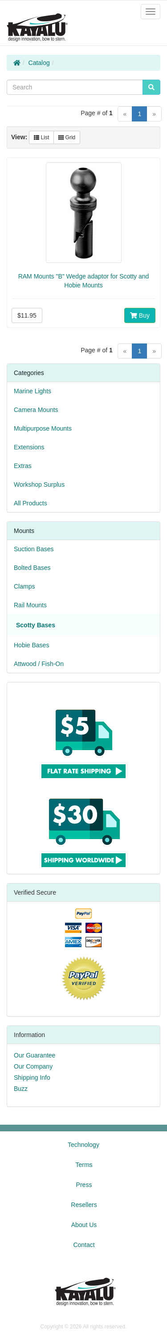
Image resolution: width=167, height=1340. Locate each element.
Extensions (29, 447)
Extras (23, 465)
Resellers (84, 1204)
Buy (140, 315)
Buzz (21, 1088)
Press (84, 1184)
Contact (83, 1244)
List (41, 137)
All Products (30, 503)
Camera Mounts (36, 409)
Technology (83, 1144)
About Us (84, 1224)
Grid (66, 137)
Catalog (39, 62)
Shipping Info (32, 1077)
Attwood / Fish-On (39, 663)
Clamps (24, 586)
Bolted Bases (32, 567)
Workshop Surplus (39, 484)
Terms (83, 1164)
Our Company (33, 1066)
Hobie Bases (31, 645)
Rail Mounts (30, 605)
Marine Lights (32, 391)
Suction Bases (34, 549)
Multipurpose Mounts (43, 428)
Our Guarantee (34, 1055)
